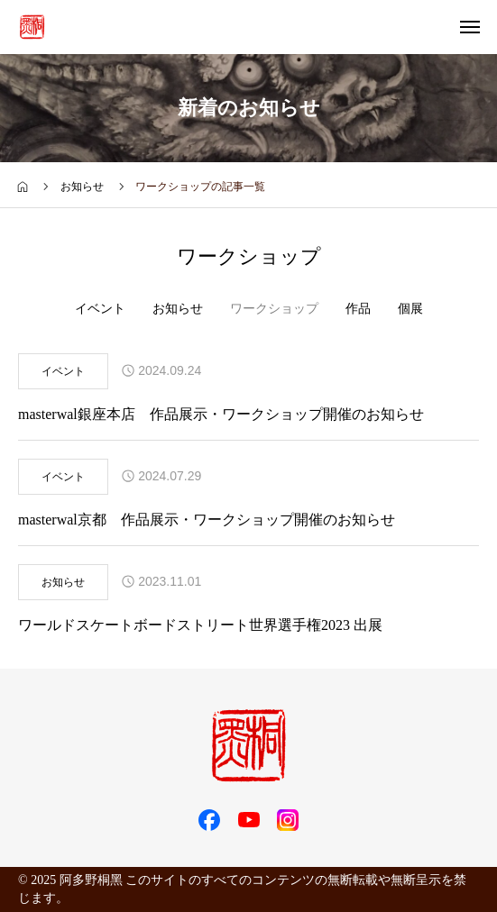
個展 (410, 308)
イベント (100, 308)
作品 (358, 308)
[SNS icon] (209, 820)
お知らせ (177, 308)
